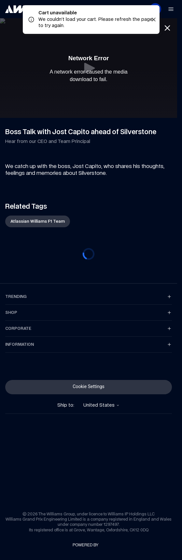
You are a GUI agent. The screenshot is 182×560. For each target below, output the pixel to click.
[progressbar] (88, 254)
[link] (16, 9)
